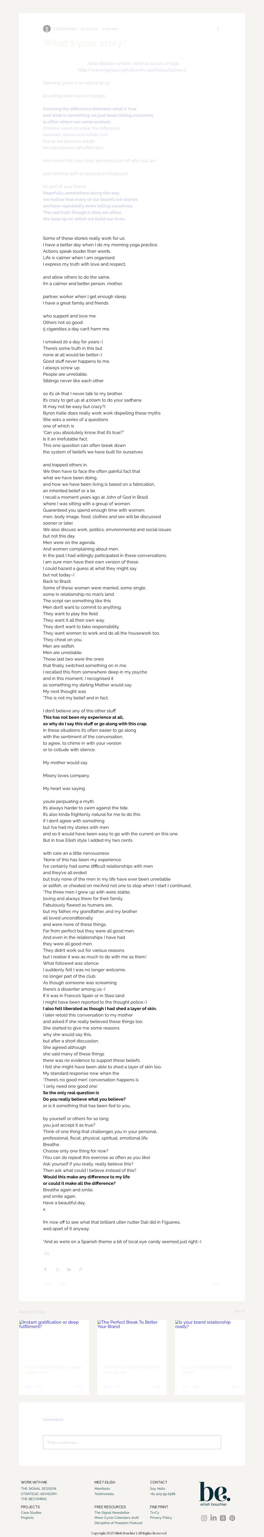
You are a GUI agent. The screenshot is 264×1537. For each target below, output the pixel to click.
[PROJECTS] (31, 1507)
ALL (47, 1253)
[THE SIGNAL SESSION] (42, 1488)
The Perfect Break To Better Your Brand (131, 1370)
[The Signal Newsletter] (112, 1512)
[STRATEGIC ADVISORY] (42, 1494)
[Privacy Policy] (161, 1517)
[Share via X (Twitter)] (57, 1269)
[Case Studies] (31, 1512)
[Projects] (31, 1517)
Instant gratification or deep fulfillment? (53, 1370)
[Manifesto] (103, 1488)
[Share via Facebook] (45, 1269)
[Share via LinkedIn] (69, 1269)
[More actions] (218, 29)
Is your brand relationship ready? (207, 1370)
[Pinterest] (232, 1518)
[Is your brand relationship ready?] (210, 1339)
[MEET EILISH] (106, 1482)
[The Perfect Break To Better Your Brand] (132, 1339)
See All (239, 1311)
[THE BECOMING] (42, 1499)
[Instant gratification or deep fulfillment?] (54, 1339)
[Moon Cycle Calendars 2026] (116, 1517)
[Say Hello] (158, 1488)
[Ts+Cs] (161, 1512)
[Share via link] (80, 1269)
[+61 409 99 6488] (163, 1494)
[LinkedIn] (213, 1518)
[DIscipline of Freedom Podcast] (118, 1523)
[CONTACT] (159, 1482)
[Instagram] (204, 1518)
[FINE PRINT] (160, 1507)
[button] (112, 1507)
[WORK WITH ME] (38, 1482)
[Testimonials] (105, 1494)
